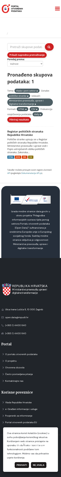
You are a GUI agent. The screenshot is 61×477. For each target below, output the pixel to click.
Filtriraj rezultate (19, 119)
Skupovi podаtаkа (22, 33)
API (8, 173)
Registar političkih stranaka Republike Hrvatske (25, 133)
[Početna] (3, 33)
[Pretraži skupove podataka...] (26, 47)
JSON (18, 157)
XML (25, 157)
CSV (30, 157)
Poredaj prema (15, 59)
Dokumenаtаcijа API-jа (31, 173)
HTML (10, 157)
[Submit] (49, 47)
